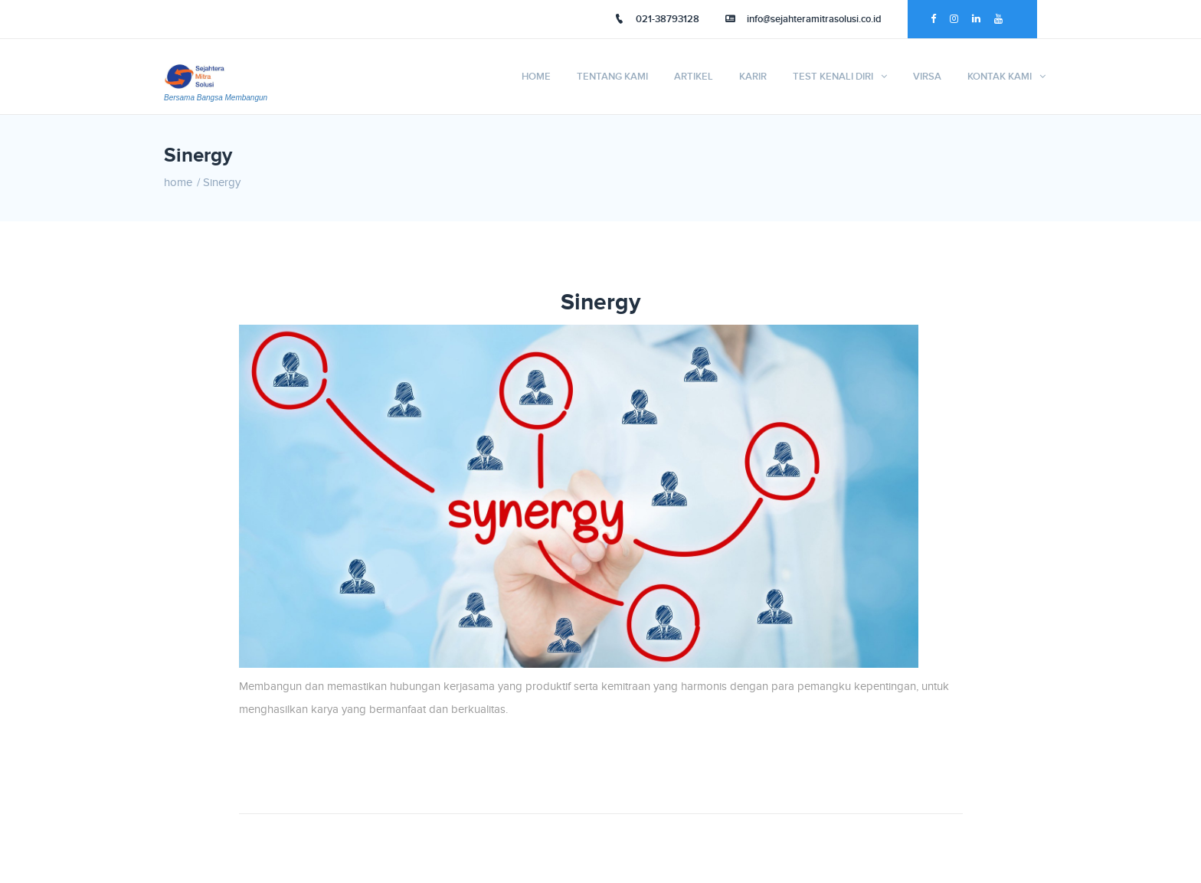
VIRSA (927, 76)
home (178, 182)
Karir (753, 76)
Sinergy (222, 182)
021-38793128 (656, 19)
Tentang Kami (612, 76)
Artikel (693, 76)
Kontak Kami (999, 76)
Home (536, 76)
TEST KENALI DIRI (833, 76)
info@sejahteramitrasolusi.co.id (803, 19)
